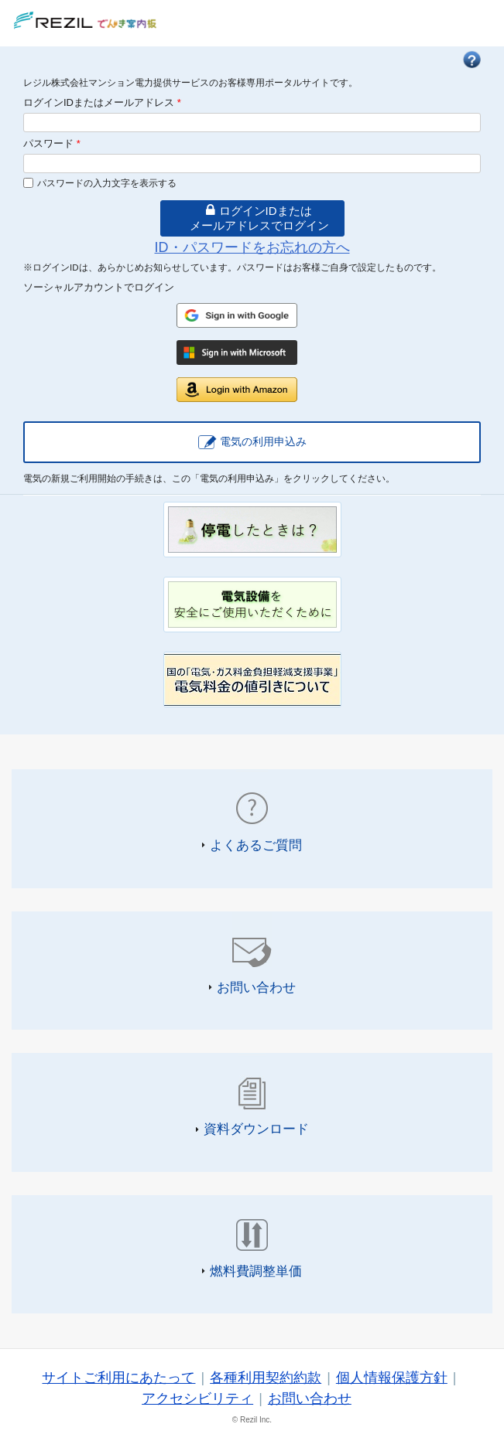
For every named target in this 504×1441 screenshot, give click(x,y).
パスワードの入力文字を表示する (107, 183)
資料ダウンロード (256, 1129)
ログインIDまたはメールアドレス (102, 102)
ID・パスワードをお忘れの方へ (252, 247)
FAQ (471, 59)
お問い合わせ (256, 987)
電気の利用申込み (263, 441)
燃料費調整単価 (256, 1271)
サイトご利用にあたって (118, 1377)
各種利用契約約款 (265, 1377)
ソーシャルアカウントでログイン (98, 287)
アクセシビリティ (197, 1398)
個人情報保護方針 (391, 1377)
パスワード (52, 143)
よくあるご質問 (256, 845)
